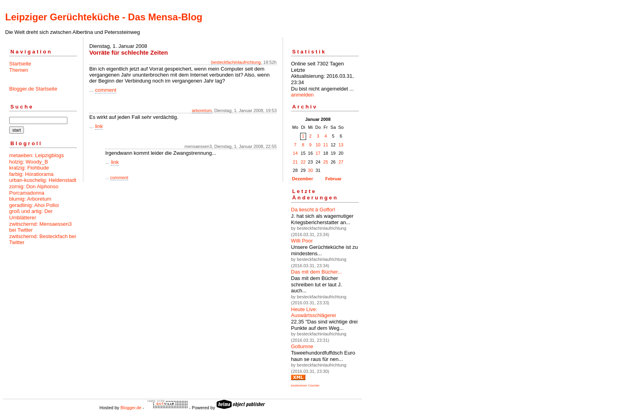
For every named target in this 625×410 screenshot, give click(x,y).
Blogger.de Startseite (33, 89)
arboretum (202, 110)
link (99, 126)
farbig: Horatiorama (31, 174)
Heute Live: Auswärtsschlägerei (313, 312)
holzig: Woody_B (28, 162)
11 (325, 144)
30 (310, 170)
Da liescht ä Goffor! (313, 210)
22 (303, 162)
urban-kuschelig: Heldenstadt (42, 180)
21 (295, 162)
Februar (333, 178)
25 (325, 162)
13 (340, 144)
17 (318, 153)
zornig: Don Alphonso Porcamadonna (34, 189)
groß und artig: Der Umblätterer (31, 214)
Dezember (302, 178)
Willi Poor (302, 241)
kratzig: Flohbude (29, 168)
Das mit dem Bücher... (316, 272)
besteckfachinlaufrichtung (236, 62)
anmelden (302, 95)
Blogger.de (131, 407)
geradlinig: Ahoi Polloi (34, 205)
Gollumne (302, 346)
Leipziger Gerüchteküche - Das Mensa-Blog (103, 17)
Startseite (20, 64)
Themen (18, 70)
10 (318, 144)
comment (105, 90)
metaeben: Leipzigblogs (36, 155)
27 (340, 162)
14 (295, 153)
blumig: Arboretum (30, 199)
